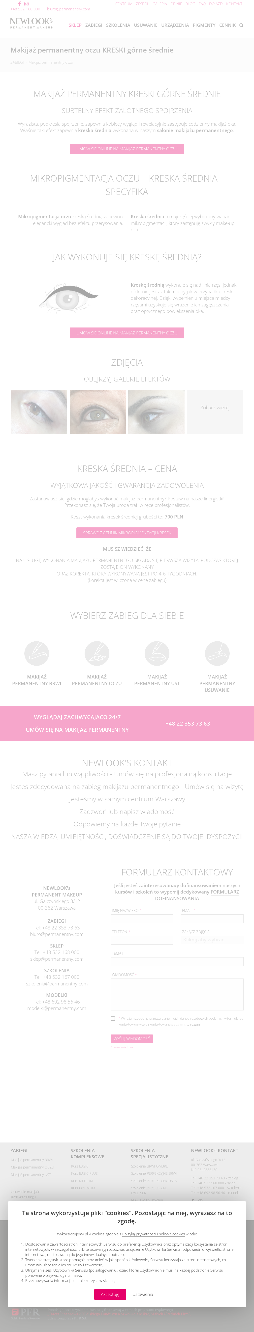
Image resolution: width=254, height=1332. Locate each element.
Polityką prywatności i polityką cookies (153, 1233)
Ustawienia (142, 1294)
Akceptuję (110, 1294)
